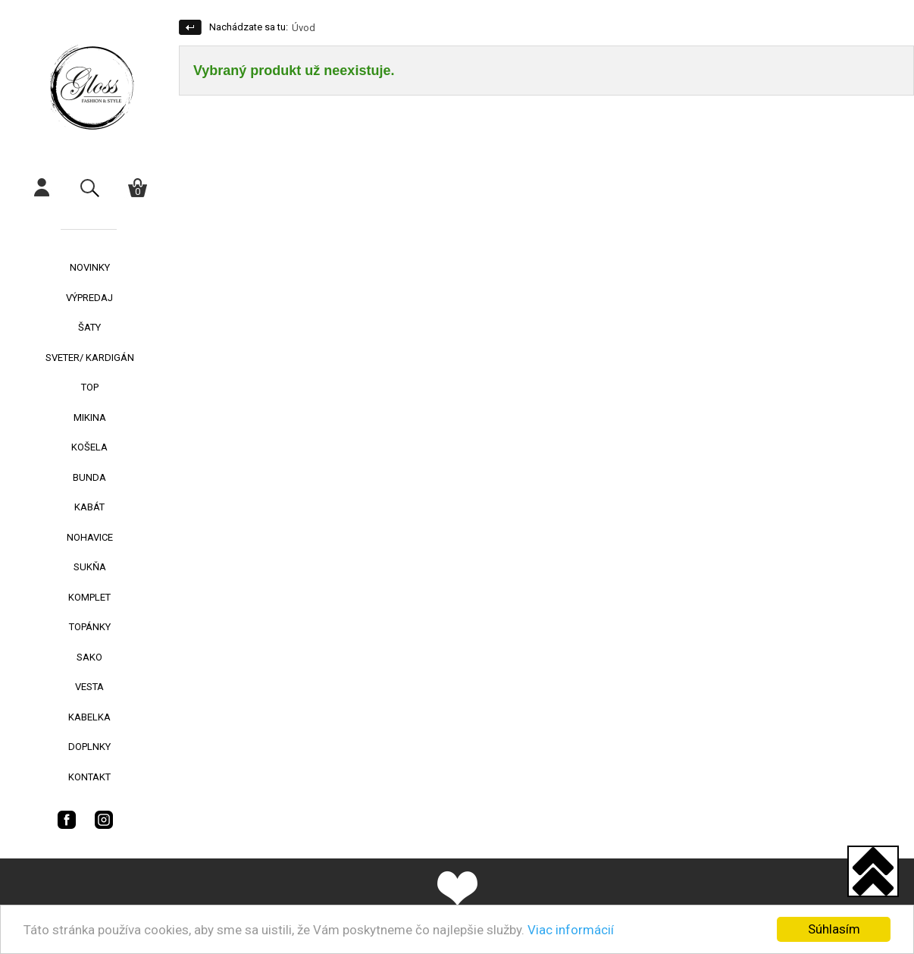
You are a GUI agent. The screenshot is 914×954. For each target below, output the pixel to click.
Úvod (303, 27)
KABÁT (89, 507)
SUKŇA (90, 567)
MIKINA (90, 417)
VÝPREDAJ (89, 297)
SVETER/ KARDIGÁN (89, 357)
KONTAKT (89, 777)
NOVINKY (90, 267)
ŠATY (89, 327)
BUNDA (89, 477)
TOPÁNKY (90, 626)
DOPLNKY (89, 746)
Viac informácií (570, 929)
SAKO (89, 657)
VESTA (89, 686)
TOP (90, 387)
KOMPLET (89, 597)
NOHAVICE (90, 537)
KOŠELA (89, 447)
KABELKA (89, 717)
